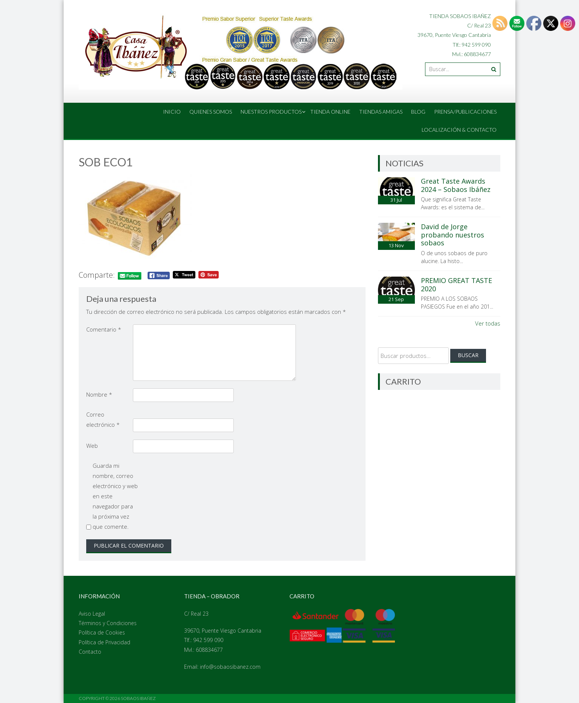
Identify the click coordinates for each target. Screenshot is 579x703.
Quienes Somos (210, 111)
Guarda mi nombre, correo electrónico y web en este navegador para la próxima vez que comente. (115, 496)
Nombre (99, 394)
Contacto (90, 651)
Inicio (172, 111)
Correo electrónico (103, 419)
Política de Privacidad (104, 642)
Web (92, 445)
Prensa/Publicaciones (465, 111)
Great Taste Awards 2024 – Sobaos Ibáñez (456, 185)
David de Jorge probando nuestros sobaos (452, 234)
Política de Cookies (102, 632)
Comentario (103, 329)
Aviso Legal (92, 613)
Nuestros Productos (271, 111)
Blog (418, 111)
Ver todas (487, 323)
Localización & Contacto (459, 129)
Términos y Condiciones (108, 623)
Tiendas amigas (380, 111)
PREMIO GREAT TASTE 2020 (456, 284)
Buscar (468, 355)
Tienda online (330, 111)
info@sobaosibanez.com (230, 666)
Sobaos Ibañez (138, 698)
